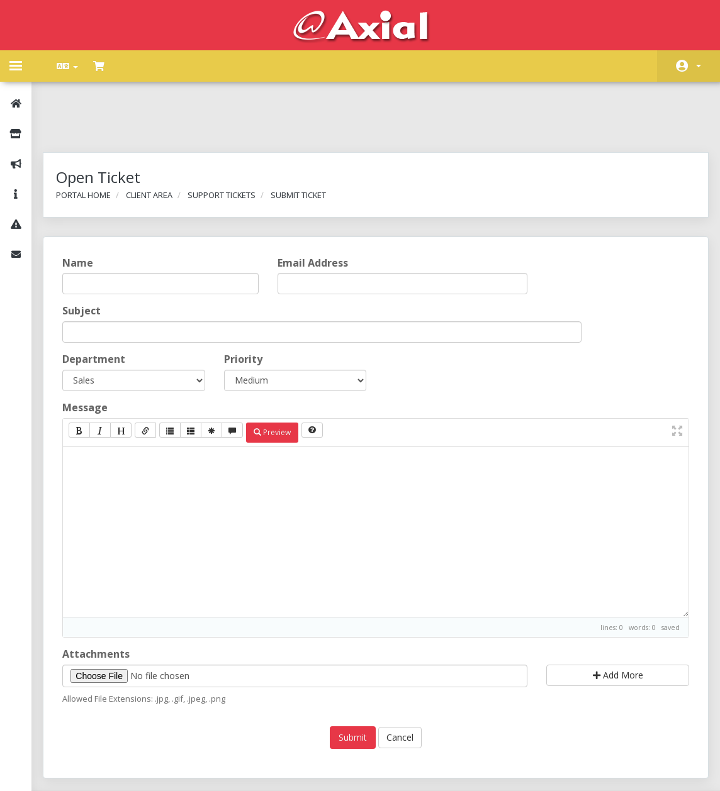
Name (85, 211)
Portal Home (91, 143)
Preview (279, 380)
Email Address (315, 211)
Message (92, 356)
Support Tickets (229, 143)
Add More (612, 623)
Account (698, 66)
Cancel (399, 686)
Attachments (103, 602)
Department (101, 307)
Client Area (156, 143)
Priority (247, 307)
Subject (89, 260)
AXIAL (393, 769)
